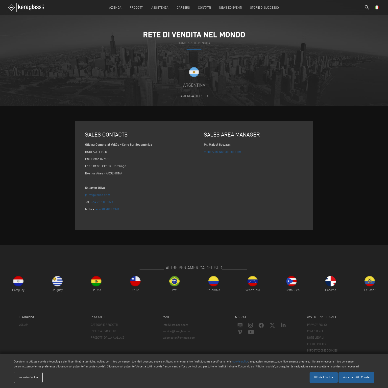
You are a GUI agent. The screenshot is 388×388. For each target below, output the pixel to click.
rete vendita (200, 43)
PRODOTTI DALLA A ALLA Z (107, 337)
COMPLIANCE (315, 331)
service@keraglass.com (177, 331)
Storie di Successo (264, 7)
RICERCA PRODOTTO (103, 331)
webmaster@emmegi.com (179, 337)
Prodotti (136, 7)
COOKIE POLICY (316, 344)
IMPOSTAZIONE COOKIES (322, 350)
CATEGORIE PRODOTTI (104, 324)
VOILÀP (23, 324)
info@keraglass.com (175, 324)
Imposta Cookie (28, 377)
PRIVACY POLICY (317, 324)
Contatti (204, 7)
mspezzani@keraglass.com (222, 151)
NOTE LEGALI (315, 337)
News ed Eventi (230, 7)
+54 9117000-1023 (102, 202)
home (182, 43)
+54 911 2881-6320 (107, 209)
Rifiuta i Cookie (323, 377)
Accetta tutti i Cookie (356, 377)
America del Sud (194, 96)
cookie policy (240, 361)
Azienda (115, 7)
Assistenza (160, 7)
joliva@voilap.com (97, 194)
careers (183, 7)
